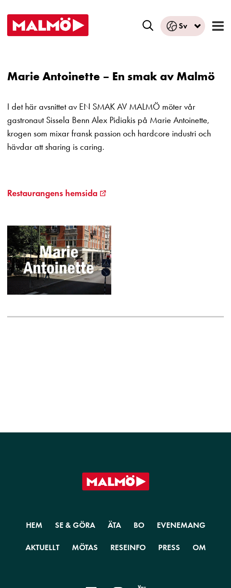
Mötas (85, 547)
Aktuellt (42, 547)
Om (199, 547)
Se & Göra (75, 525)
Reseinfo (128, 547)
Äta (114, 525)
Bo (139, 525)
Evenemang (181, 525)
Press (169, 547)
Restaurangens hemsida (52, 193)
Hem (34, 525)
